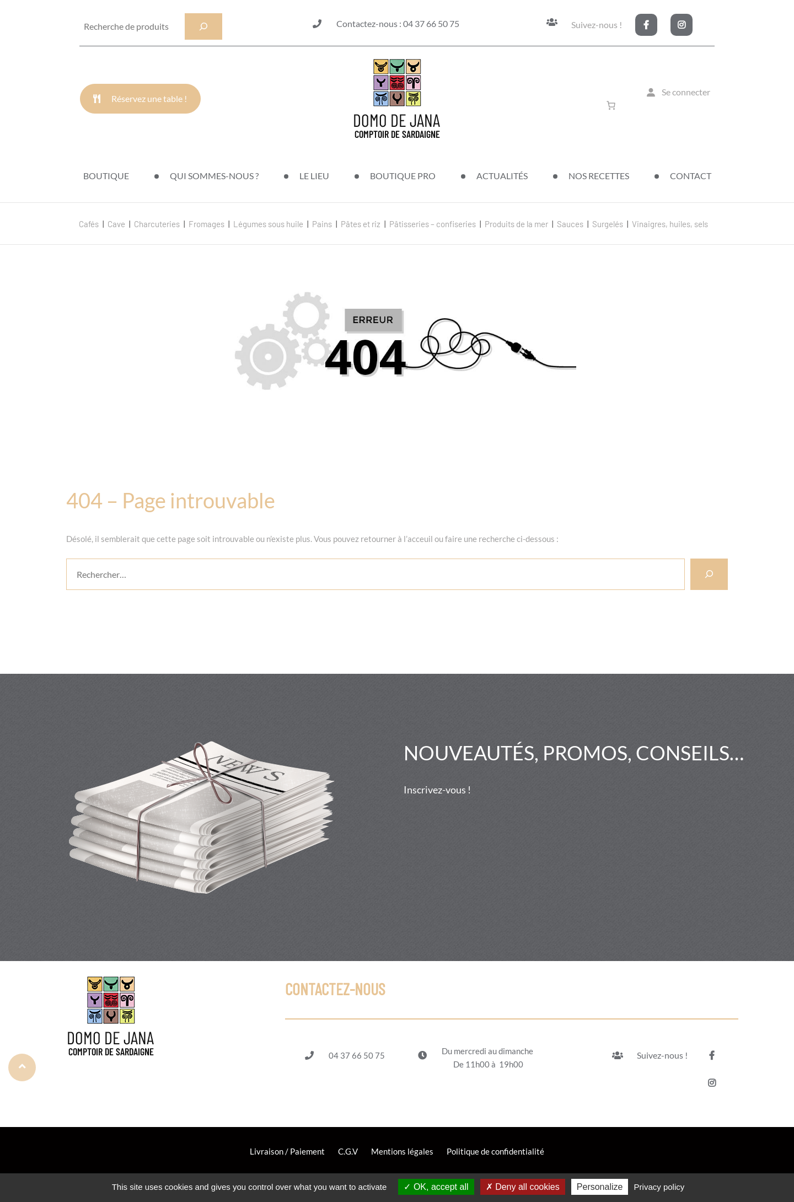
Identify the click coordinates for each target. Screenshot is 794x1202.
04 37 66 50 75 (357, 1055)
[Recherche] (203, 26)
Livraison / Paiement (287, 1151)
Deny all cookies (523, 1187)
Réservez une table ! (149, 98)
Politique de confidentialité (495, 1151)
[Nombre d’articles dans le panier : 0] (613, 105)
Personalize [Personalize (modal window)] (600, 1187)
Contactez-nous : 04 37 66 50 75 (397, 23)
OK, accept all (436, 1187)
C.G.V (348, 1151)
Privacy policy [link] (659, 1187)
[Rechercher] (709, 574)
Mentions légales (402, 1151)
